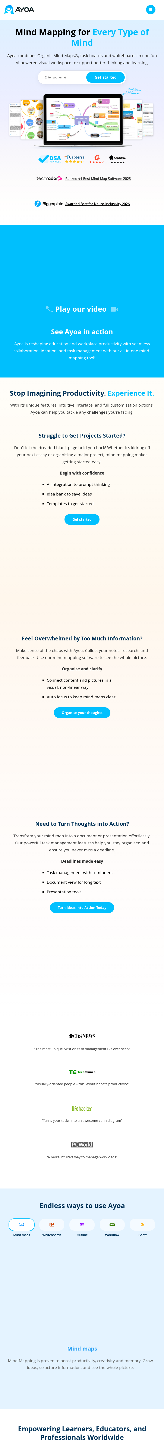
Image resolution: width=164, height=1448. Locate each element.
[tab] (21, 1224)
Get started (106, 77)
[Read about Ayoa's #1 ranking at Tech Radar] (98, 178)
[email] (62, 77)
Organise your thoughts (82, 712)
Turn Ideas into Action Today (82, 907)
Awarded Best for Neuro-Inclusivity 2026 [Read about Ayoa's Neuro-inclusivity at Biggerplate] (97, 204)
